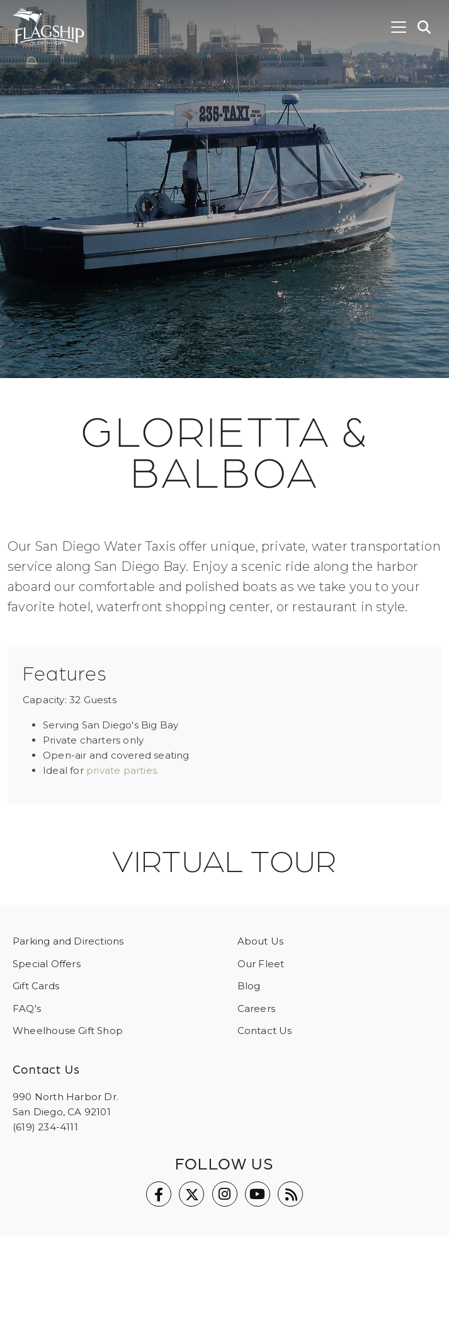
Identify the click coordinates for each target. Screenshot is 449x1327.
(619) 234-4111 (45, 1127)
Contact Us (264, 1031)
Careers (256, 1008)
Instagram (224, 1194)
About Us (260, 941)
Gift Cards (36, 986)
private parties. (122, 770)
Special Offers (47, 964)
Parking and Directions (68, 941)
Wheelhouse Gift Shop (68, 1031)
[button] (424, 27)
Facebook (158, 1194)
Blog (249, 986)
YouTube (257, 1194)
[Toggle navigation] (398, 27)
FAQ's (27, 1008)
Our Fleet (261, 964)
